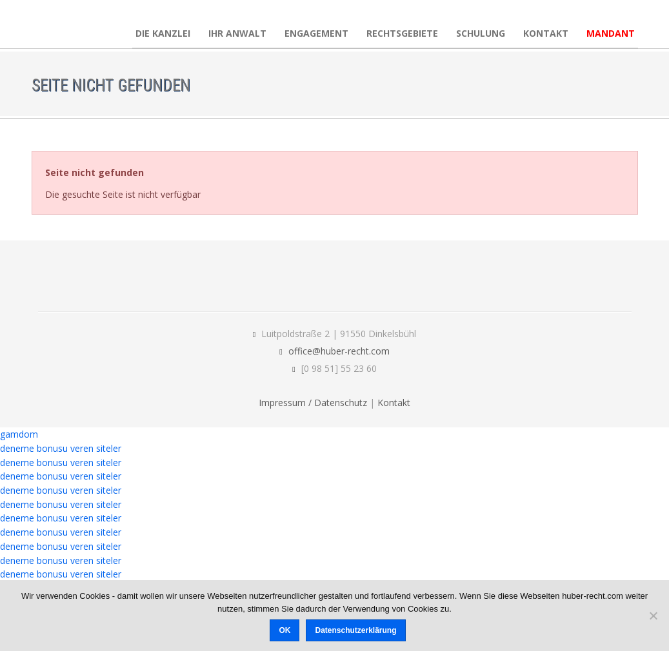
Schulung (480, 33)
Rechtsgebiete (402, 33)
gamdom (19, 434)
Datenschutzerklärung (355, 630)
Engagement (316, 33)
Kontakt (545, 33)
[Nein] (652, 615)
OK (284, 630)
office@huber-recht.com (339, 351)
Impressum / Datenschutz (313, 402)
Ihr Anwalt (237, 33)
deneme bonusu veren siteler (60, 448)
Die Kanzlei (162, 33)
